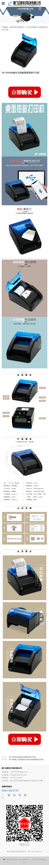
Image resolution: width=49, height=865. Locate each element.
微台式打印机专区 (17, 27)
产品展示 (5, 27)
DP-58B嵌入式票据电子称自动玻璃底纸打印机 (26, 759)
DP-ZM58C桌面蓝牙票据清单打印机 (22, 757)
